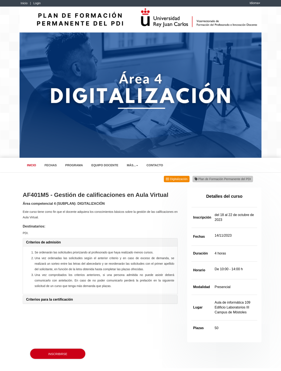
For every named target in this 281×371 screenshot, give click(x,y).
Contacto (154, 165)
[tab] (100, 242)
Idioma (255, 3)
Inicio (24, 3)
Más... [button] (132, 165)
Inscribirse (57, 354)
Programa (74, 165)
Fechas (51, 165)
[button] (43, 242)
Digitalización (178, 179)
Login (37, 3)
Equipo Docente (104, 165)
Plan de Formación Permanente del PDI (223, 179)
